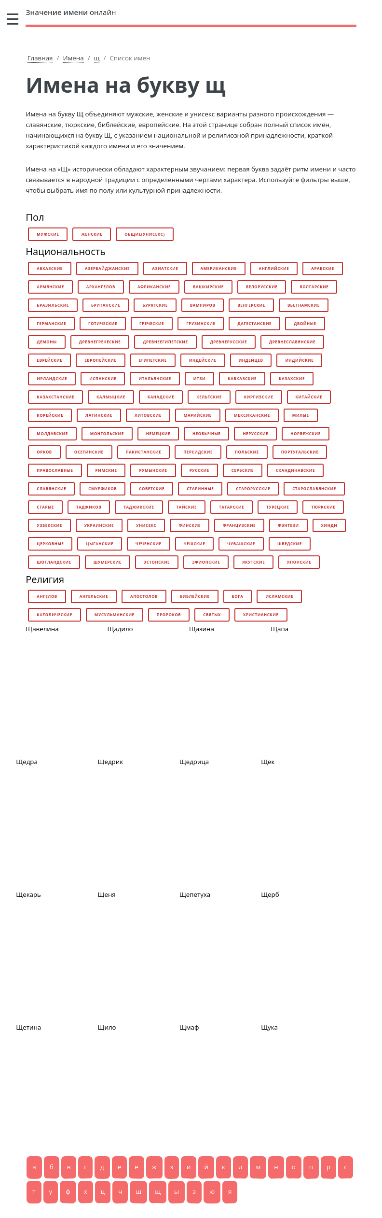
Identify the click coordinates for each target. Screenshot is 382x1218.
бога (238, 596)
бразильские (53, 305)
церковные (50, 543)
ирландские (52, 378)
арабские (322, 268)
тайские (187, 507)
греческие (151, 323)
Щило (107, 1027)
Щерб (270, 894)
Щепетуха (194, 894)
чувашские (241, 543)
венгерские (251, 305)
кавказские (242, 378)
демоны (46, 341)
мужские (48, 234)
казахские (292, 378)
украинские (99, 525)
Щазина (201, 628)
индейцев (251, 360)
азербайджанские (107, 268)
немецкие (158, 433)
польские (247, 451)
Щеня (107, 894)
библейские (194, 596)
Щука (269, 1027)
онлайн (71, 12)
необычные (206, 433)
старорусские (253, 488)
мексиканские (252, 415)
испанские (102, 378)
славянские (51, 488)
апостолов (144, 596)
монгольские (107, 433)
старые (45, 507)
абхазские (50, 268)
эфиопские (206, 562)
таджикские (138, 507)
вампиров (203, 305)
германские (51, 323)
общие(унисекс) (144, 234)
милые (300, 415)
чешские (194, 543)
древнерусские (228, 341)
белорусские (261, 286)
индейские (203, 360)
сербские (243, 470)
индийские (299, 360)
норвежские (305, 433)
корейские (50, 415)
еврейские (49, 360)
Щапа (279, 628)
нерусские (255, 433)
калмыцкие (110, 396)
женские (91, 234)
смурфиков (102, 488)
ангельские (94, 596)
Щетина (28, 1027)
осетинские (89, 451)
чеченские (149, 543)
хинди (329, 525)
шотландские (54, 562)
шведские (289, 543)
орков (44, 451)
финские (189, 525)
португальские (300, 451)
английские (274, 268)
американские (219, 268)
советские (151, 488)
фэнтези (288, 525)
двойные (305, 323)
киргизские (258, 396)
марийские (198, 415)
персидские (198, 451)
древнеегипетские (165, 341)
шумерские (108, 562)
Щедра (27, 761)
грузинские (200, 323)
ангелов (47, 596)
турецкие (277, 507)
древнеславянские (292, 341)
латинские (98, 415)
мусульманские (115, 614)
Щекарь (28, 894)
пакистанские (144, 451)
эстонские (157, 562)
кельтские (209, 396)
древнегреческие (100, 341)
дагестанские (254, 323)
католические (54, 614)
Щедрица (194, 761)
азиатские (165, 268)
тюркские (323, 507)
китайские (309, 396)
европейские (100, 360)
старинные (200, 488)
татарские (231, 507)
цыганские (99, 543)
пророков (169, 614)
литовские (148, 415)
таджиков (88, 507)
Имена (73, 58)
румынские (153, 470)
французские (239, 525)
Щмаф (189, 1027)
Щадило (120, 628)
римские (106, 470)
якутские (253, 562)
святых (212, 614)
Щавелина (42, 628)
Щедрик (110, 761)
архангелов (100, 286)
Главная (40, 58)
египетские (153, 360)
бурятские (154, 305)
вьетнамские (303, 305)
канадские (161, 396)
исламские (279, 596)
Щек (267, 761)
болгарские (314, 286)
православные (55, 470)
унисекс (146, 525)
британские (106, 305)
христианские (261, 614)
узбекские (49, 525)
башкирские (208, 286)
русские (199, 470)
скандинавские (295, 470)
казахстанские (55, 396)
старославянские (314, 488)
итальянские (154, 378)
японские (299, 562)
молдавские (52, 433)
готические (102, 323)
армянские (50, 286)
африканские (154, 286)
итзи (199, 378)
